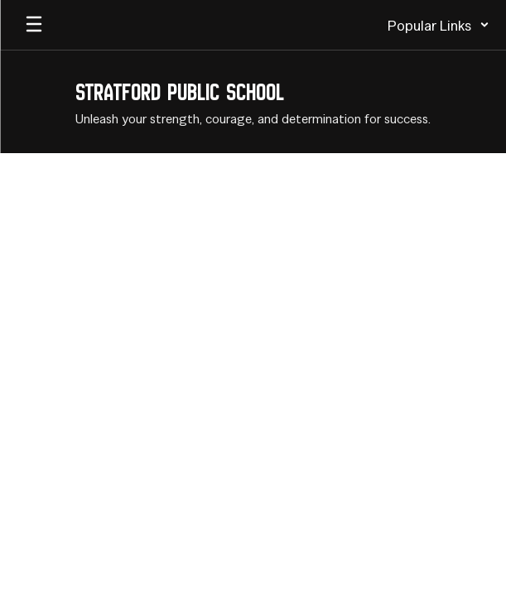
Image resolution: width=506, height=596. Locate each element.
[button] (438, 25)
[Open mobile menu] (34, 25)
